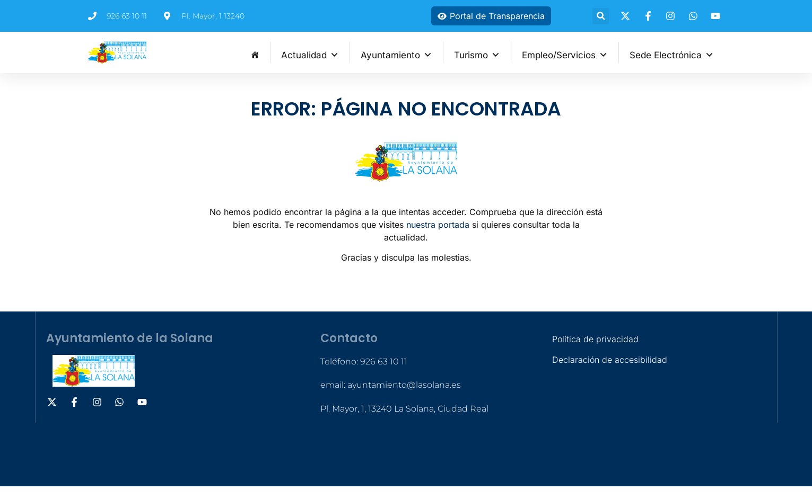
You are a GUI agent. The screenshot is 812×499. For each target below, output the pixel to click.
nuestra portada (437, 224)
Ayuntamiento (396, 53)
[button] (600, 16)
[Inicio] (255, 52)
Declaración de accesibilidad (609, 359)
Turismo (477, 53)
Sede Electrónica (672, 53)
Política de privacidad (595, 339)
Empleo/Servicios (565, 53)
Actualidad (310, 53)
